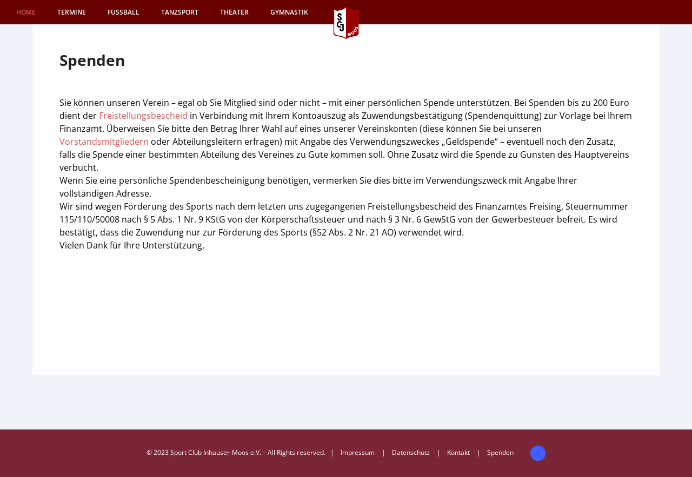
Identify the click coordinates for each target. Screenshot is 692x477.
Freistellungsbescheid (144, 116)
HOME (26, 12)
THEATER (234, 12)
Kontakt (458, 452)
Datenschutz (411, 452)
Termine (71, 12)
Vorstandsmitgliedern (105, 141)
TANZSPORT (179, 12)
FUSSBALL (123, 12)
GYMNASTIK (289, 12)
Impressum (358, 452)
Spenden (500, 452)
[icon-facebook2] (537, 453)
